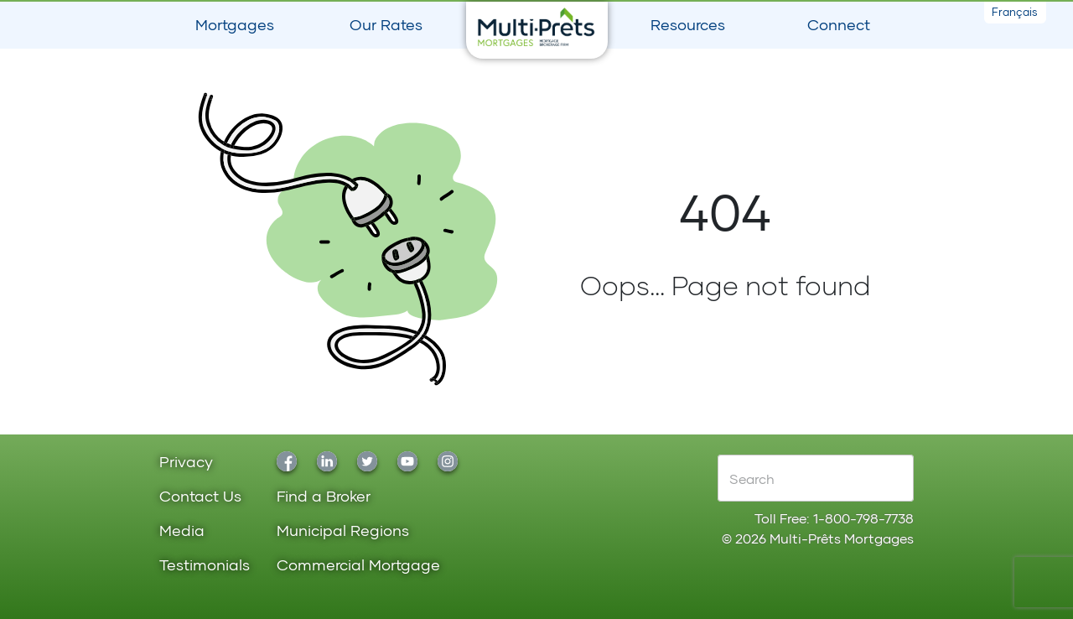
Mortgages (234, 24)
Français (1015, 11)
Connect (838, 24)
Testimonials (204, 566)
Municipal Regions (343, 531)
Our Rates (386, 24)
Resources (688, 24)
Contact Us (200, 497)
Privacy (186, 463)
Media (182, 531)
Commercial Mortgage (358, 566)
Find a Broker (324, 497)
